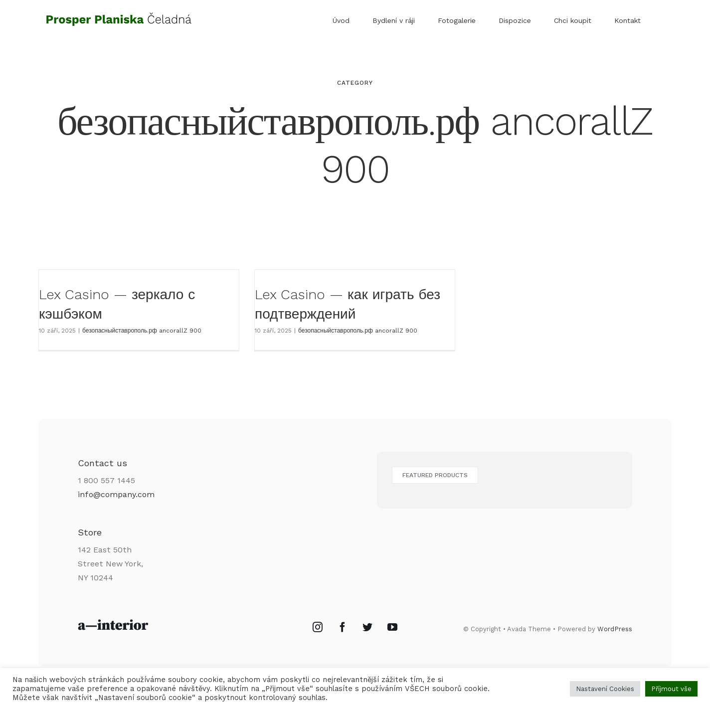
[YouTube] (392, 627)
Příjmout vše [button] (671, 689)
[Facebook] (342, 627)
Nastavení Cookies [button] (605, 689)
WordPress (614, 629)
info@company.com (116, 494)
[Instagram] (317, 627)
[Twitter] (367, 627)
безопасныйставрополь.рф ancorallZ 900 (141, 330)
